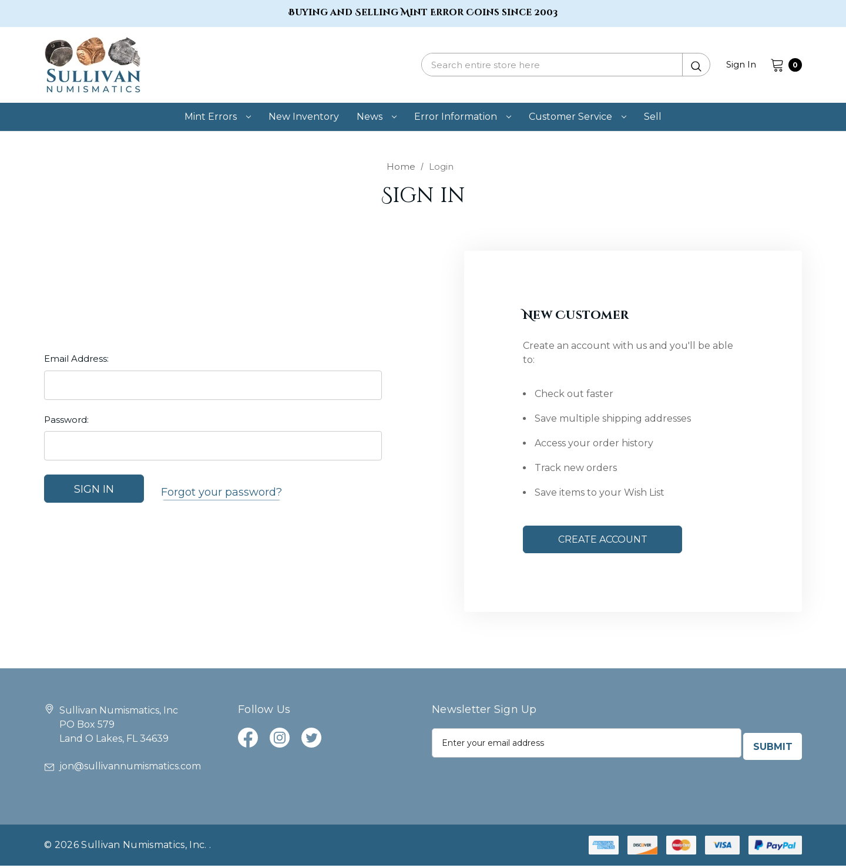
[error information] (462, 117)
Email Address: (76, 362)
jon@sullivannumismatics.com (122, 769)
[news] (376, 117)
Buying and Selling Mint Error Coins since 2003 (423, 12)
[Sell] (652, 117)
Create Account (602, 540)
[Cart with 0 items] (782, 65)
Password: (66, 423)
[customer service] (577, 117)
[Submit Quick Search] (696, 64)
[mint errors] (218, 117)
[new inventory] (304, 117)
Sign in (741, 64)
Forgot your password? (221, 493)
